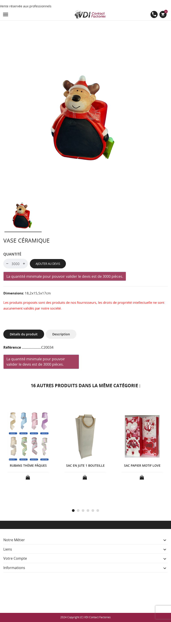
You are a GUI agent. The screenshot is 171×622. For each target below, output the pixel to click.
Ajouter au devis (48, 264)
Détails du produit (24, 334)
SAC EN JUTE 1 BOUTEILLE (85, 465)
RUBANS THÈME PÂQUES (28, 465)
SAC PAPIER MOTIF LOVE (142, 465)
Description (61, 334)
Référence (12, 347)
